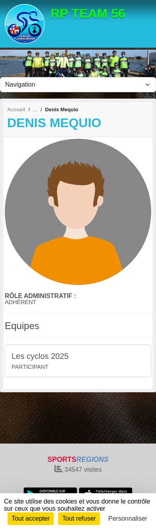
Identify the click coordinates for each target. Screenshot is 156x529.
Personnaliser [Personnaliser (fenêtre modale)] (127, 518)
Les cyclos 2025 (40, 356)
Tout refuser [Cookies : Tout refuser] (79, 518)
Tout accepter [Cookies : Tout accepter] (31, 518)
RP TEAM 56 (88, 13)
